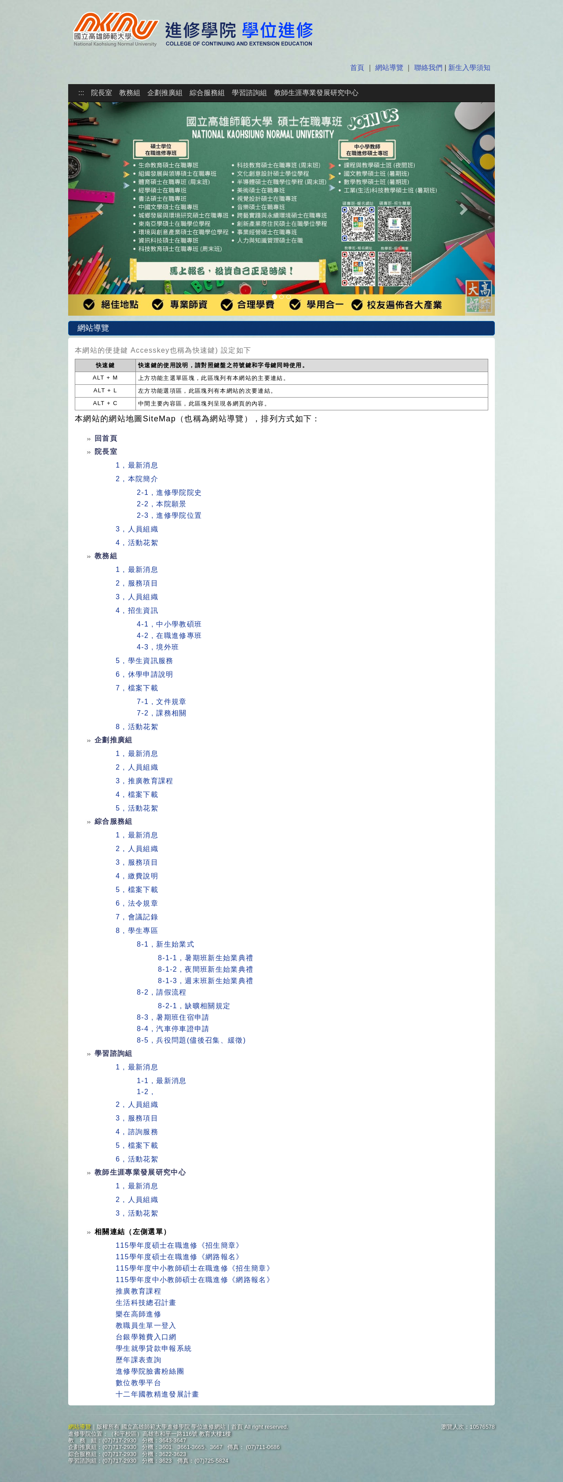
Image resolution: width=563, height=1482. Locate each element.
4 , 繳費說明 (137, 876)
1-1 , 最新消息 (162, 1080)
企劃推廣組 (165, 92)
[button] (100, 209)
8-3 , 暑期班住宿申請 (173, 1017)
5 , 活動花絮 (137, 808)
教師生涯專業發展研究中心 (316, 92)
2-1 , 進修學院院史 (169, 492)
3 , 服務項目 (137, 862)
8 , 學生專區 (137, 930)
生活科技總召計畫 (146, 1302)
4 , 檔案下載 (137, 794)
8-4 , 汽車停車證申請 (173, 1028)
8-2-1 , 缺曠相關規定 (194, 1006)
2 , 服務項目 (137, 583)
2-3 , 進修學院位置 (169, 515)
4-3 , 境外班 (158, 647)
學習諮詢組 (249, 92)
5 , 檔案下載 (137, 889)
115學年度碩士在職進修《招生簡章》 (180, 1245)
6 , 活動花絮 (137, 1159)
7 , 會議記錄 (137, 917)
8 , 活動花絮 (137, 726)
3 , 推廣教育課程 (145, 781)
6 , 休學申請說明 (145, 674)
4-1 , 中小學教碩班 (169, 624)
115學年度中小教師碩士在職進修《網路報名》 (195, 1279)
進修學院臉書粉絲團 (150, 1371)
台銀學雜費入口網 (146, 1337)
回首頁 (106, 438)
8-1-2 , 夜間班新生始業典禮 (205, 969)
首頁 (358, 67)
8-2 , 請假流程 (162, 992)
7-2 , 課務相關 (162, 713)
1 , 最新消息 (137, 465)
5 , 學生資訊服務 (145, 660)
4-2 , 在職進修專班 (169, 635)
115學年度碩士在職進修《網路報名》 (180, 1257)
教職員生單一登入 (146, 1325)
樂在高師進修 (138, 1314)
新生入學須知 (468, 67)
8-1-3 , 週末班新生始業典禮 (205, 980)
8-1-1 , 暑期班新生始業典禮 (205, 958)
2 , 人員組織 (137, 767)
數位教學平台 (138, 1382)
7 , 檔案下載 (137, 688)
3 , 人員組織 (137, 529)
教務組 (129, 92)
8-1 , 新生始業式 (165, 944)
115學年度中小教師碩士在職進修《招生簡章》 (195, 1268)
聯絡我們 (428, 67)
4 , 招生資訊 (137, 610)
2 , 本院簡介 (137, 479)
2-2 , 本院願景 (162, 504)
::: (81, 92)
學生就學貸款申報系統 (154, 1348)
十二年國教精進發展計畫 (158, 1394)
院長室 (101, 92)
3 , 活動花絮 (137, 1213)
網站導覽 (389, 67)
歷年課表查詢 (138, 1360)
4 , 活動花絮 (137, 542)
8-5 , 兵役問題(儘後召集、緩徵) (191, 1040)
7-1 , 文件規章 (162, 701)
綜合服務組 (207, 92)
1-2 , (145, 1091)
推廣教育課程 (138, 1291)
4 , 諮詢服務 (137, 1131)
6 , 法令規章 (137, 903)
